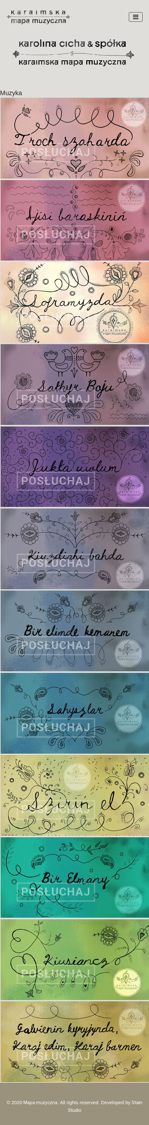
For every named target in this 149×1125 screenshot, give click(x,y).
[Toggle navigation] (136, 17)
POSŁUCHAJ (56, 152)
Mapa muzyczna (40, 1102)
